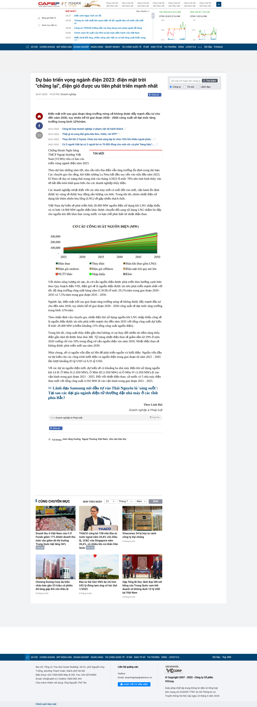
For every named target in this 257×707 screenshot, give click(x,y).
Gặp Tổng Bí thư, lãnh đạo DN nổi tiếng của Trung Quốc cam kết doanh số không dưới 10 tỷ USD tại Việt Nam (142, 587)
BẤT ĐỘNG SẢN (64, 47)
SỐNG (181, 47)
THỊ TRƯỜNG (170, 47)
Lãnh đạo (205, 86)
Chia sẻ (155, 95)
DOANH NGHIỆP (81, 47)
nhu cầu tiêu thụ (117, 439)
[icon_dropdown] (218, 4)
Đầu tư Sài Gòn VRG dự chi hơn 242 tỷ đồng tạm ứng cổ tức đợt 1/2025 (98, 585)
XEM (155, 501)
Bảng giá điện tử (46, 18)
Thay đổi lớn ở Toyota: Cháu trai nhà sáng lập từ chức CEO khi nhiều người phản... (109, 139)
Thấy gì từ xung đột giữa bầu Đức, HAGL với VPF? (91, 134)
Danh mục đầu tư (47, 25)
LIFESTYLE (191, 47)
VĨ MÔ (146, 47)
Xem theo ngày (92, 501)
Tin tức (190, 86)
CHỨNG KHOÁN (47, 47)
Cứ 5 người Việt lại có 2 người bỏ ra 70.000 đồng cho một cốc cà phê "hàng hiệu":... (110, 144)
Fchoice (218, 47)
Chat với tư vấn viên (134, 684)
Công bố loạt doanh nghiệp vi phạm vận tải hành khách (94, 129)
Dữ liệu (208, 47)
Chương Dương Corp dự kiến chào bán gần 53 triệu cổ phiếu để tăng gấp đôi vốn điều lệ (54, 585)
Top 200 (226, 657)
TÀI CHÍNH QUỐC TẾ (131, 47)
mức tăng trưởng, (72, 439)
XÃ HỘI (34, 47)
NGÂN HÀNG (97, 47)
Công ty (177, 86)
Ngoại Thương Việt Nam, (95, 439)
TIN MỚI (98, 153)
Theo (105, 417)
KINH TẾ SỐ (156, 47)
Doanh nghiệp (68, 94)
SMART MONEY (112, 47)
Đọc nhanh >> (142, 11)
